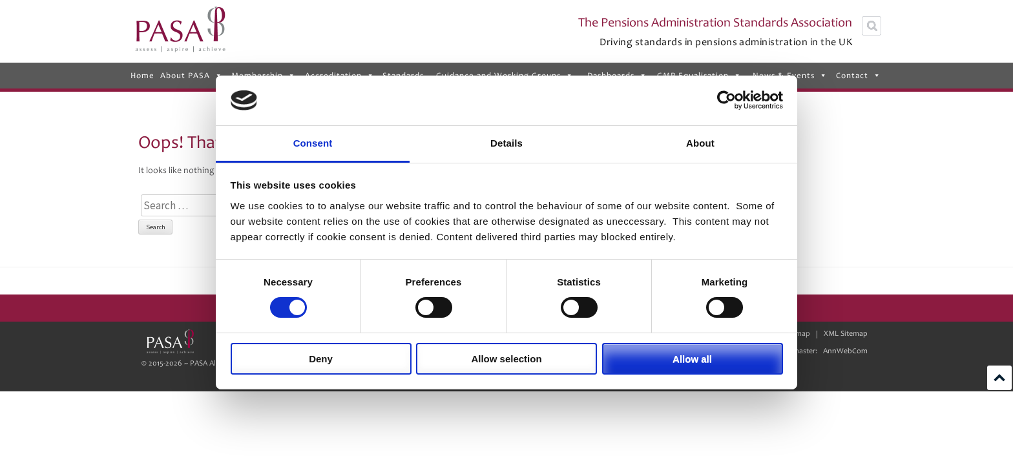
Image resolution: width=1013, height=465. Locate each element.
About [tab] (700, 143)
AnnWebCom (845, 351)
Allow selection (506, 358)
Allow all (692, 358)
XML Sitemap (846, 333)
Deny (321, 358)
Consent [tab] (313, 143)
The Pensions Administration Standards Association (715, 23)
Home (142, 75)
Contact (858, 75)
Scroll (999, 378)
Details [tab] (506, 143)
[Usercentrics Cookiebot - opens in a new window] (726, 100)
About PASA (191, 75)
